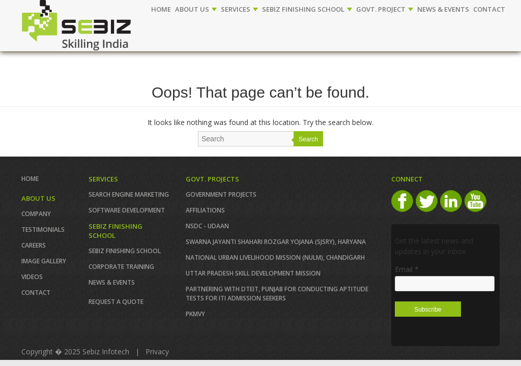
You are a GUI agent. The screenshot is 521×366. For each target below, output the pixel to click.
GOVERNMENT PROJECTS (221, 194)
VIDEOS (32, 276)
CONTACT (489, 9)
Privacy (157, 351)
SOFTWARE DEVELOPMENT (127, 210)
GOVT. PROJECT (384, 9)
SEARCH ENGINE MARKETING (129, 194)
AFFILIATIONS (205, 210)
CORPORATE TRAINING (121, 266)
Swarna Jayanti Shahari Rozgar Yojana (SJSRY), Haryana (276, 241)
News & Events (112, 282)
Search (308, 139)
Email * (407, 269)
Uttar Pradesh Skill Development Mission (253, 273)
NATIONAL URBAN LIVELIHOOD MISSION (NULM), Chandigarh (275, 257)
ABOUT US (196, 9)
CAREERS (33, 245)
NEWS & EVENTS (443, 9)
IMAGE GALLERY (43, 261)
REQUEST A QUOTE (116, 301)
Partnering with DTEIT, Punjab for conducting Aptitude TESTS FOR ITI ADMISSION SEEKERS (277, 293)
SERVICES (239, 9)
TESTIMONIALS (43, 229)
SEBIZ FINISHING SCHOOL (307, 9)
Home (161, 9)
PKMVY (195, 314)
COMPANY (36, 213)
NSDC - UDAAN (207, 226)
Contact (35, 292)
